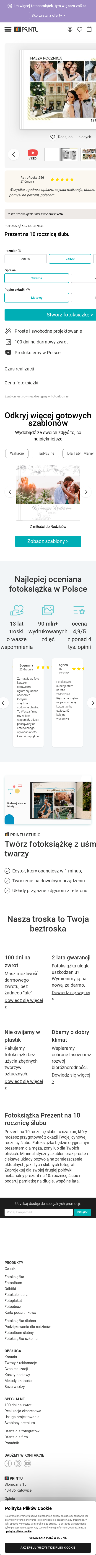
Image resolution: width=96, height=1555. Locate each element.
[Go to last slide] (10, 491)
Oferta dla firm (16, 1437)
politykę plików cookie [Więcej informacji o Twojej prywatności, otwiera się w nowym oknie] (18, 1531)
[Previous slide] (13, 154)
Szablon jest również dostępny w (36, 396)
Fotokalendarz (16, 1295)
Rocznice (36, 226)
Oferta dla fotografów (22, 1431)
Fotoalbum (13, 1283)
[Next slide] (85, 491)
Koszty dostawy (17, 1375)
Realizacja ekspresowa (23, 1411)
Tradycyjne (45, 453)
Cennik (10, 1268)
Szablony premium (20, 1423)
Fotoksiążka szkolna (21, 1338)
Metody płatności (18, 1381)
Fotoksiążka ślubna (20, 1321)
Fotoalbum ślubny (19, 1333)
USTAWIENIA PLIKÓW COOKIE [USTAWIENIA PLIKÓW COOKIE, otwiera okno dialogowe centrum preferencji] (48, 1537)
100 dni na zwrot (18, 1405)
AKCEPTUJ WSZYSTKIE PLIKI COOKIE (48, 1547)
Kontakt (11, 1357)
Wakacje (17, 453)
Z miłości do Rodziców (48, 526)
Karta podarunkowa (20, 1312)
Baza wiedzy (15, 1387)
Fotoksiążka (15, 226)
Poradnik (12, 1443)
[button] (8, 29)
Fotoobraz (13, 1306)
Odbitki (10, 1289)
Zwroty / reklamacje (21, 1363)
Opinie (10, 1498)
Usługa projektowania (22, 1417)
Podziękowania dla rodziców (28, 1327)
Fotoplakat (13, 1301)
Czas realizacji (16, 1369)
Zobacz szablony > (48, 541)
